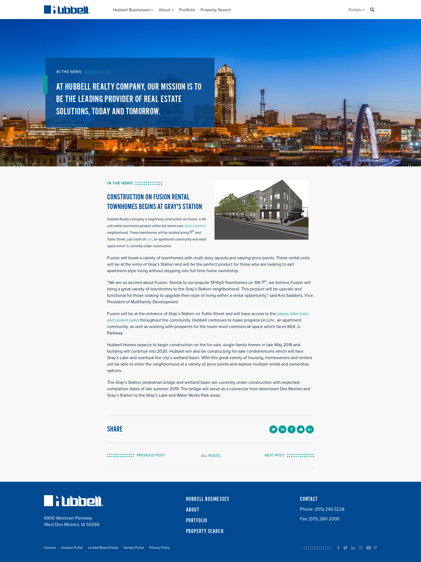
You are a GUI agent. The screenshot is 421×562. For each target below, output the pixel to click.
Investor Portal (72, 548)
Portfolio (187, 10)
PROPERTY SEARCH (205, 531)
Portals (357, 10)
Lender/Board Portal (103, 548)
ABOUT (192, 509)
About (166, 10)
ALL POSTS (210, 456)
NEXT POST (274, 455)
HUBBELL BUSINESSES (207, 499)
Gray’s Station (194, 226)
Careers (50, 548)
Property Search (216, 10)
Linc (148, 239)
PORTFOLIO (196, 520)
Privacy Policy (159, 548)
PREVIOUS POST (151, 455)
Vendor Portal (134, 548)
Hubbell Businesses (133, 10)
